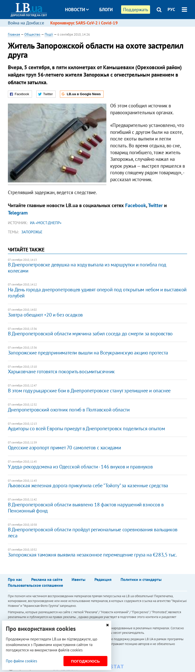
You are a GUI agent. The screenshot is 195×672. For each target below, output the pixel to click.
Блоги (106, 9)
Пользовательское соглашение (35, 585)
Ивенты (78, 579)
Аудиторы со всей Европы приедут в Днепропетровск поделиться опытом (86, 428)
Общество (32, 34)
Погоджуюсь (85, 661)
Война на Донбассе (26, 23)
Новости (77, 9)
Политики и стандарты (141, 579)
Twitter (155, 205)
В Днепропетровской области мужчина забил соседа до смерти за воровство (90, 333)
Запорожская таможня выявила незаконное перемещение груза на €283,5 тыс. (92, 554)
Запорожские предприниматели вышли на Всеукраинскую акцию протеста (88, 352)
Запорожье (31, 232)
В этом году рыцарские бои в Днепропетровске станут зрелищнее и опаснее (89, 390)
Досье (102, 29)
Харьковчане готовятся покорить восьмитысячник (61, 371)
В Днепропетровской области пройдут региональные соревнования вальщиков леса (92, 532)
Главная (14, 34)
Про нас (15, 579)
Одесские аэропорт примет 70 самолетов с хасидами (64, 447)
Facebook (135, 205)
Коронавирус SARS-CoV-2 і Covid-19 (84, 23)
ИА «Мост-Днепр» (45, 222)
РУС (171, 9)
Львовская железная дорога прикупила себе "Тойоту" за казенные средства (88, 485)
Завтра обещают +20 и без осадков (45, 314)
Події (49, 34)
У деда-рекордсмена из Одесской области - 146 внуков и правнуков (80, 466)
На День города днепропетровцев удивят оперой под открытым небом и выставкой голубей (97, 292)
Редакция (102, 579)
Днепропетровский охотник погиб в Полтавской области (69, 409)
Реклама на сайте (46, 579)
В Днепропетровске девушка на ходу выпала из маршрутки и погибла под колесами (87, 267)
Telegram (18, 212)
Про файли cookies (21, 661)
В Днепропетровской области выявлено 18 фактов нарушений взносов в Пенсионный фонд (86, 507)
